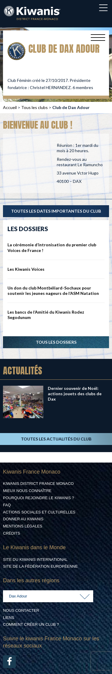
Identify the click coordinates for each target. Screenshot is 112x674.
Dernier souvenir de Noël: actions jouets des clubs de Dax (75, 393)
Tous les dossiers (56, 342)
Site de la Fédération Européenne (40, 566)
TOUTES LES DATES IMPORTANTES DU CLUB (56, 211)
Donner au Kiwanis (23, 519)
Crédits (11, 533)
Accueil (10, 107)
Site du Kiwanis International (35, 559)
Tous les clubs (34, 107)
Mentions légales (22, 526)
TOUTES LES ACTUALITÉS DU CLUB (56, 438)
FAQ (7, 505)
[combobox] (48, 596)
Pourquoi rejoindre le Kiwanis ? (38, 498)
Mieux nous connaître (27, 490)
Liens (8, 617)
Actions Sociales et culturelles (39, 512)
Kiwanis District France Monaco (38, 483)
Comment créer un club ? (31, 624)
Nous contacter (21, 610)
